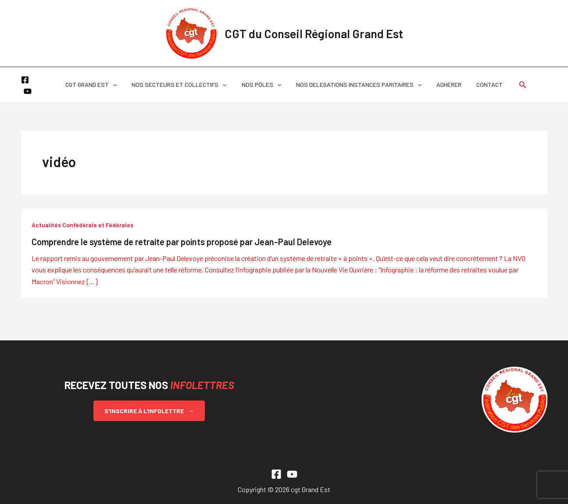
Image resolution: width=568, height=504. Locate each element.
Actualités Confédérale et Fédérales (82, 225)
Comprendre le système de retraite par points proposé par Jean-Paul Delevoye (182, 241)
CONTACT (483, 84)
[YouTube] (38, 85)
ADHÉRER (444, 84)
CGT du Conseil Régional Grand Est (314, 33)
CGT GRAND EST (97, 84)
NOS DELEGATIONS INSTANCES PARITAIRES (357, 84)
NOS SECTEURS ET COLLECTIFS (183, 84)
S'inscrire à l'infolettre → (149, 411)
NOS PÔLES (262, 84)
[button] (119, 84)
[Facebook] (25, 85)
